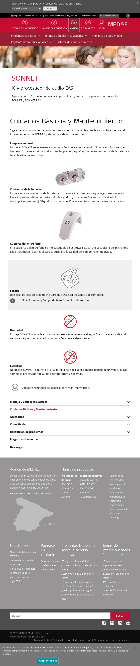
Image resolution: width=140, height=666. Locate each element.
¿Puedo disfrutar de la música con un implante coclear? (115, 573)
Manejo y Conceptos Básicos (28, 402)
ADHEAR (66, 496)
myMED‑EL (72, 15)
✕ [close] (138, 3)
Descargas (17, 447)
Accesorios (17, 417)
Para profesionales (109, 15)
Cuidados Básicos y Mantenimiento (33, 409)
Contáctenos (48, 569)
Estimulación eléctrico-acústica (66, 36)
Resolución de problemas (26, 432)
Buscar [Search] (120, 615)
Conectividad (18, 424)
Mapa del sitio (42, 640)
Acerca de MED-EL (33, 15)
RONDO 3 (66, 484)
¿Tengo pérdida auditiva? (75, 561)
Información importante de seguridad (117, 496)
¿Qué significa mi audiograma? (78, 590)
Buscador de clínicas (54, 15)
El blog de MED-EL (20, 572)
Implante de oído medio (108, 36)
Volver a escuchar (20, 577)
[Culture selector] (26, 9)
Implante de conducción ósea (31, 42)
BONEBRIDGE (86, 488)
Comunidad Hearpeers (22, 568)
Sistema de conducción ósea (76, 42)
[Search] (128, 16)
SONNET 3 (67, 488)
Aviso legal (85, 640)
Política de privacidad (65, 640)
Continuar (50, 8)
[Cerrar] (134, 649)
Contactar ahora (88, 15)
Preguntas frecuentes (24, 439)
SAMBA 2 (66, 492)
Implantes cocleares (25, 36)
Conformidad (116, 505)
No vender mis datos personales (112, 640)
